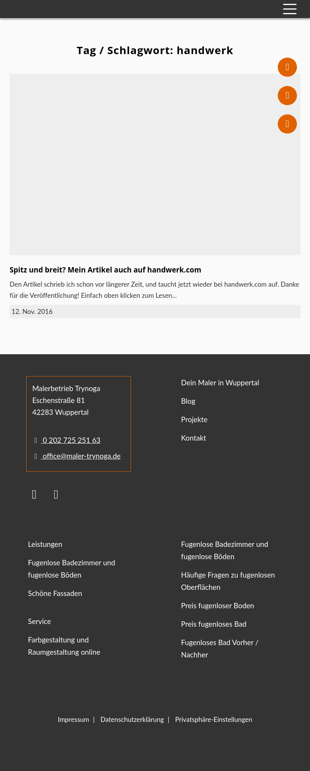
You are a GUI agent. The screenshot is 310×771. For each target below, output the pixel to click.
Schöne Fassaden (55, 593)
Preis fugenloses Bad (213, 623)
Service (39, 621)
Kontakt (193, 437)
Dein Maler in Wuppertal (220, 382)
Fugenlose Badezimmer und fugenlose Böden (71, 568)
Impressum (73, 719)
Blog (188, 400)
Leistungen (45, 544)
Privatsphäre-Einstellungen (213, 719)
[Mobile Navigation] (290, 9)
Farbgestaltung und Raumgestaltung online (64, 645)
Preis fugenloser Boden (217, 605)
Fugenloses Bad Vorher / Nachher (220, 648)
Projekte (194, 419)
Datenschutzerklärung (132, 719)
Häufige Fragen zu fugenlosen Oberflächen (228, 580)
